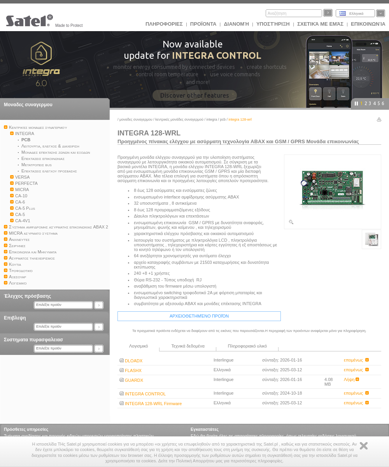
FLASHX (130, 370)
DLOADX (130, 360)
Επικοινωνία (368, 24)
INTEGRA (211, 119)
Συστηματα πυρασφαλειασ (33, 339)
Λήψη (351, 379)
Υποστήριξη (273, 24)
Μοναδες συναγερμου (28, 104)
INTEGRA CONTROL (142, 394)
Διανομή (236, 24)
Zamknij (364, 445)
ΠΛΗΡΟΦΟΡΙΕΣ (164, 24)
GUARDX (131, 380)
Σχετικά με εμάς (320, 24)
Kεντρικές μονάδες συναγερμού (179, 119)
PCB (223, 119)
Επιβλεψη (15, 318)
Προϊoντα (203, 24)
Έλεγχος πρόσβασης (27, 296)
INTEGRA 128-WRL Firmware (150, 403)
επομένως (356, 360)
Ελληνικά (356, 14)
